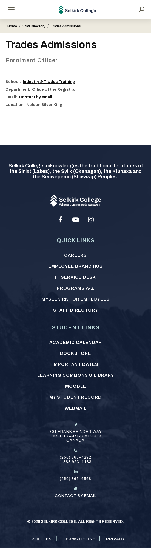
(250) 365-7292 (75, 457)
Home (12, 26)
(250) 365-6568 (75, 479)
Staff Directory (33, 26)
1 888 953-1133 (76, 462)
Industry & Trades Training (49, 82)
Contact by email (35, 97)
